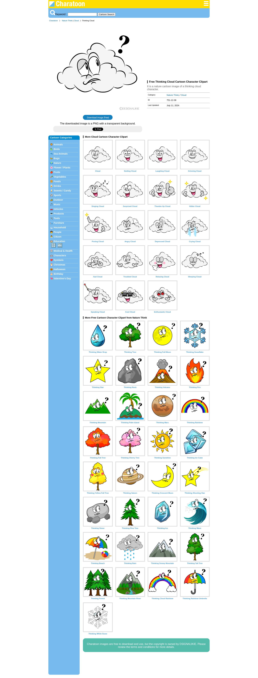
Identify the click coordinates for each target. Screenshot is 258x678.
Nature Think (67, 21)
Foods (57, 181)
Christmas (59, 264)
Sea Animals (61, 153)
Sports (57, 195)
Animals (58, 144)
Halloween (59, 269)
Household (60, 227)
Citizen (57, 236)
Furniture (59, 223)
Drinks (57, 186)
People (57, 232)
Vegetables (60, 176)
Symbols (59, 260)
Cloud (76, 21)
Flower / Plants (62, 167)
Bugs (57, 158)
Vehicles (58, 209)
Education (59, 241)
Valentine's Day (62, 278)
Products (59, 213)
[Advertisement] (178, 52)
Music (57, 204)
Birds (57, 149)
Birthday (58, 274)
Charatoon (53, 21)
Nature (57, 163)
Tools (57, 218)
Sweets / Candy (62, 190)
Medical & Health (63, 251)
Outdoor (58, 200)
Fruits (57, 172)
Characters (60, 255)
